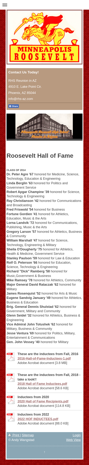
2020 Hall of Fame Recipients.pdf (43, 401)
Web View (73, 440)
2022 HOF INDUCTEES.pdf (38, 419)
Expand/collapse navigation (44, 5)
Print (14, 435)
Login (77, 435)
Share (13, 106)
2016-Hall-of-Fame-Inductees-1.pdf (44, 358)
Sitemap (28, 435)
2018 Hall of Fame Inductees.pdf (42, 384)
